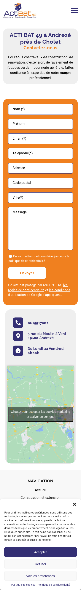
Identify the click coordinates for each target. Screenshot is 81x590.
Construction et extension (40, 497)
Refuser (40, 564)
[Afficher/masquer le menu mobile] (75, 10)
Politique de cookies (23, 584)
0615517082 (38, 323)
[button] (74, 504)
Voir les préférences (40, 576)
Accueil (40, 490)
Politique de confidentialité (54, 584)
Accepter (40, 552)
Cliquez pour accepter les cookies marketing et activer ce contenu (40, 414)
